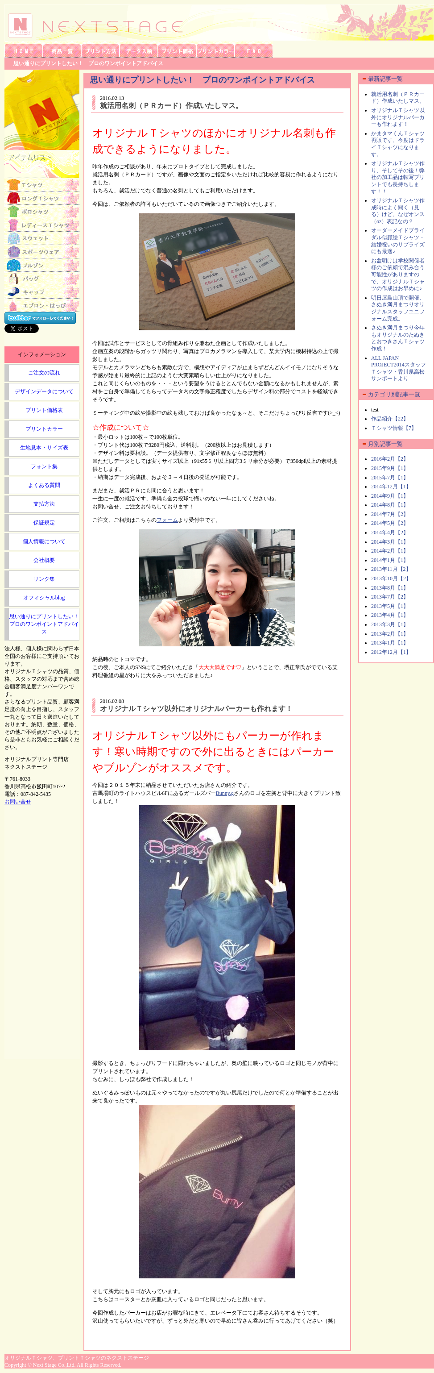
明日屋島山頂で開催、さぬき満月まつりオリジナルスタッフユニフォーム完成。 (398, 308)
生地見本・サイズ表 (44, 448)
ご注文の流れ (44, 373)
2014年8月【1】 (390, 505)
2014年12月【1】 (391, 486)
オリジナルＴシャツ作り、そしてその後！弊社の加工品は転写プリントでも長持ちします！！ (398, 177)
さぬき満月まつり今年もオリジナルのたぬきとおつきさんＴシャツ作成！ (398, 338)
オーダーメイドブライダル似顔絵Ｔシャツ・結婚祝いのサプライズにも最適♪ (398, 240)
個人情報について (44, 541)
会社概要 (44, 560)
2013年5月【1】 (390, 606)
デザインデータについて (44, 391)
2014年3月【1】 (390, 542)
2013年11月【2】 (391, 569)
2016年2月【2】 (390, 459)
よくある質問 (44, 485)
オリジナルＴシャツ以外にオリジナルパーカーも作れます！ (196, 708)
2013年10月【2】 (391, 578)
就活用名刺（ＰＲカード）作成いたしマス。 (171, 105)
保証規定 (44, 523)
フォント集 (44, 466)
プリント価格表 (44, 410)
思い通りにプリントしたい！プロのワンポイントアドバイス (44, 624)
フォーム (167, 520)
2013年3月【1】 (390, 624)
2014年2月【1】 (390, 551)
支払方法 (44, 504)
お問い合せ (17, 802)
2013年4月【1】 (390, 615)
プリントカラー (44, 429)
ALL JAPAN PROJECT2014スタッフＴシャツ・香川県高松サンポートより (398, 368)
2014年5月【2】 (390, 523)
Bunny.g (225, 793)
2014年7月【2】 (390, 514)
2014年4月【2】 (390, 532)
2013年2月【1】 (390, 634)
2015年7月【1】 (390, 477)
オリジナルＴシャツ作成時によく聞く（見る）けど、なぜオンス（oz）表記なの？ (398, 211)
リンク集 (44, 579)
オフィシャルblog (44, 598)
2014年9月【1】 (390, 496)
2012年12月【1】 (391, 652)
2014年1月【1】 (390, 560)
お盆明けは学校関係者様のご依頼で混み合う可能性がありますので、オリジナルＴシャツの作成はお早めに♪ (398, 274)
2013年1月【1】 (390, 643)
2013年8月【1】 (390, 588)
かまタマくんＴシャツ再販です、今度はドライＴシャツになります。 (398, 144)
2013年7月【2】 (390, 597)
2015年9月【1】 (390, 468)
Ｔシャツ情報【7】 (394, 428)
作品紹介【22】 (390, 419)
